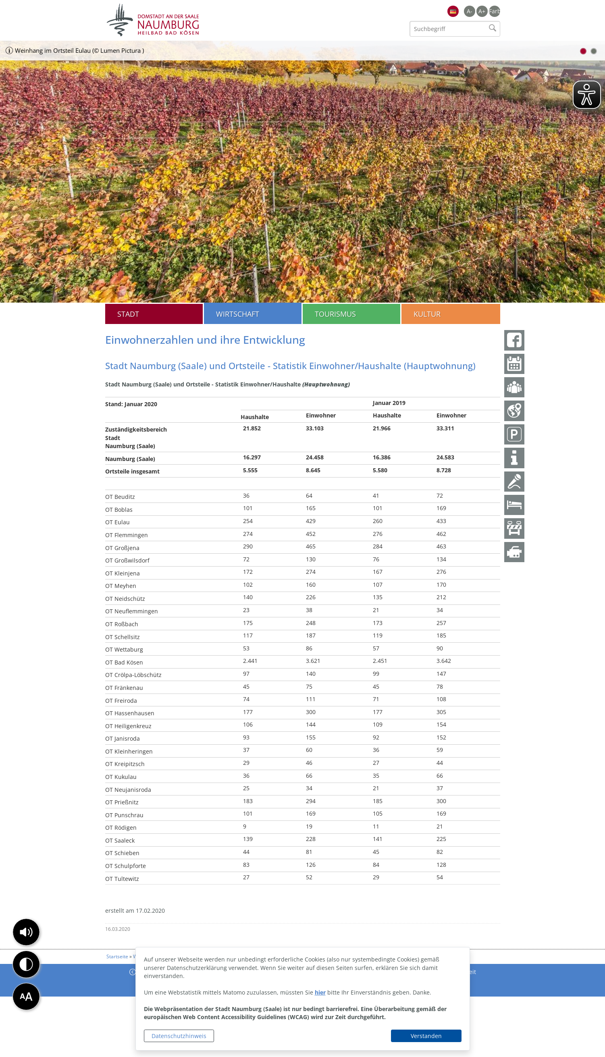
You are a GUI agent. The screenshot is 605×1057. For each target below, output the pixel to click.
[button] (26, 932)
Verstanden (426, 1036)
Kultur (427, 314)
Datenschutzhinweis (179, 1036)
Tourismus (335, 314)
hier (320, 992)
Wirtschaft (237, 314)
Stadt (128, 314)
